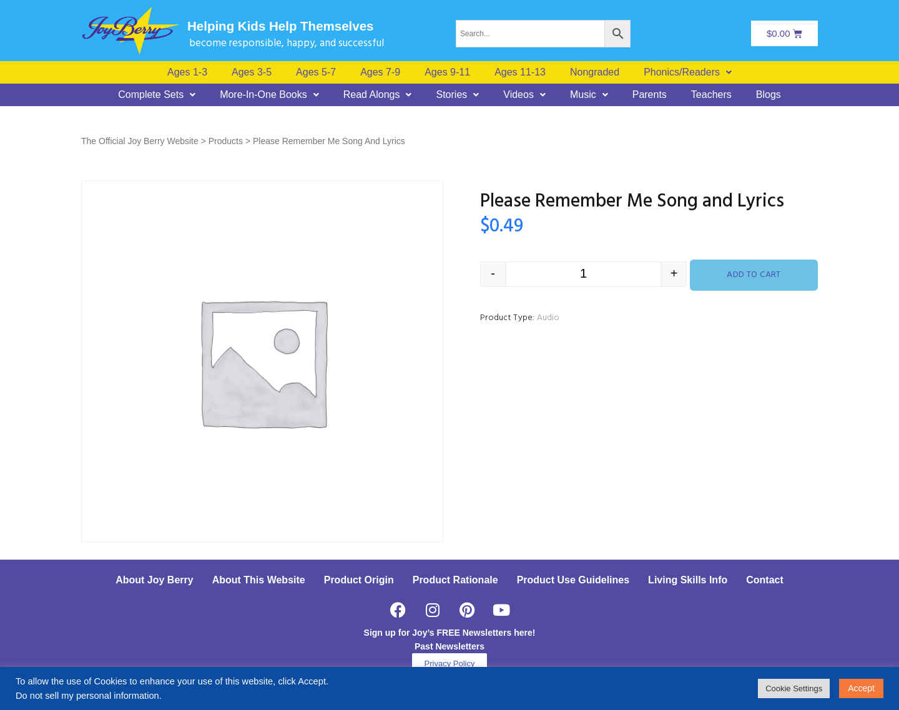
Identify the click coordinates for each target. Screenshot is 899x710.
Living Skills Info (687, 580)
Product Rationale (455, 580)
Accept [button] (861, 688)
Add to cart (754, 275)
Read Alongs (377, 95)
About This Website (258, 580)
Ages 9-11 (447, 72)
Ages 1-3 (187, 72)
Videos (524, 95)
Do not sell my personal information (87, 696)
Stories (457, 95)
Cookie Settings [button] (793, 688)
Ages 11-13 (520, 72)
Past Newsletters (449, 646)
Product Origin (359, 580)
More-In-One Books (269, 95)
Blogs (768, 95)
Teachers (711, 95)
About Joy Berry (154, 580)
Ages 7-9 (380, 72)
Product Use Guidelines (573, 580)
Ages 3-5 (252, 72)
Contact (765, 580)
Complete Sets (156, 95)
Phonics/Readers (688, 72)
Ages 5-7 (316, 72)
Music (589, 95)
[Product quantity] (583, 274)
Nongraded (594, 72)
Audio (548, 318)
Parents (649, 95)
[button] (687, 72)
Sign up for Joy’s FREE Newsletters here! (450, 633)
